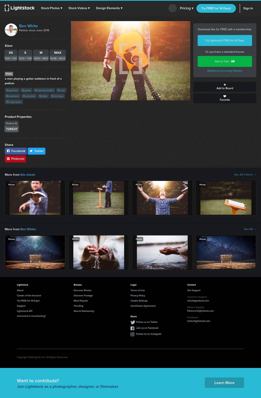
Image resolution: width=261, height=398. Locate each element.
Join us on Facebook (147, 328)
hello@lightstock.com (198, 321)
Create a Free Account (29, 295)
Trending (78, 305)
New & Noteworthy (84, 310)
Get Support (193, 290)
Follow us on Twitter (147, 322)
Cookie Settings (139, 300)
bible (43, 96)
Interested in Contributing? (31, 316)
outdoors (12, 96)
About (20, 290)
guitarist (12, 90)
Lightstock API (24, 310)
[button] (51, 8)
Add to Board (225, 86)
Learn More (224, 382)
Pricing (186, 8)
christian (57, 96)
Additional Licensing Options (224, 71)
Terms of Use (137, 290)
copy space (13, 101)
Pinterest (15, 158)
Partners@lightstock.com (200, 310)
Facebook (15, 151)
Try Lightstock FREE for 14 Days (224, 40)
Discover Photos (82, 290)
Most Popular (81, 300)
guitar (26, 90)
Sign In (248, 8)
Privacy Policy (137, 295)
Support (21, 305)
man (61, 90)
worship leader (44, 90)
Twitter (36, 151)
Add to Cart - (225, 61)
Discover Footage (83, 295)
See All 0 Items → (245, 175)
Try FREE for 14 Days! (216, 8)
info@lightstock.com (198, 300)
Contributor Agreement (143, 305)
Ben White (28, 26)
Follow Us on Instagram (148, 334)
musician (29, 96)
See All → (250, 229)
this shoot (27, 174)
